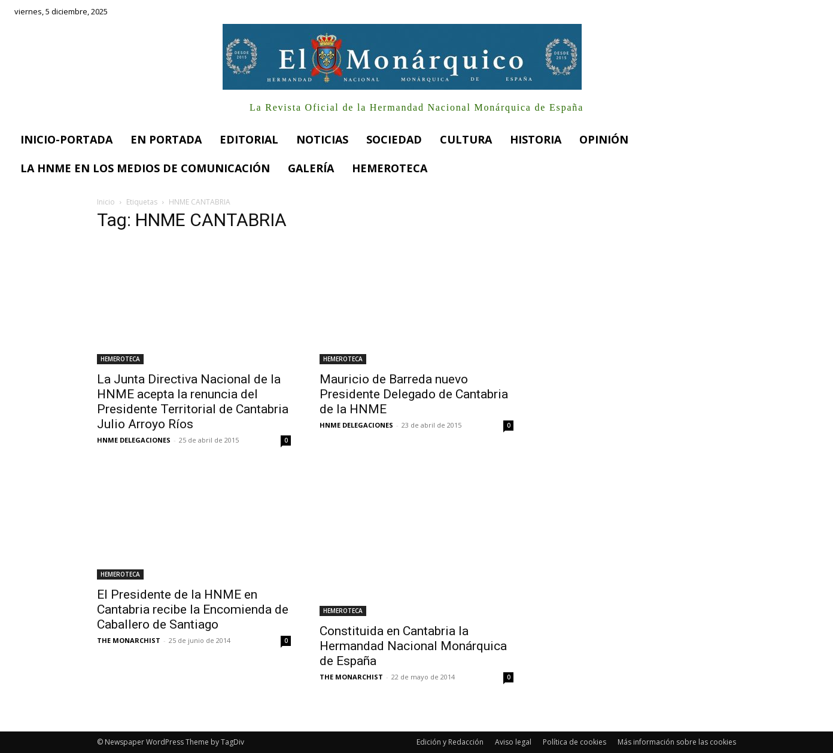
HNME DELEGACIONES (134, 439)
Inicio (106, 202)
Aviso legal (513, 742)
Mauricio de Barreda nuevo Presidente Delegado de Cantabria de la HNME (414, 394)
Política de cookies (574, 742)
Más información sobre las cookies (677, 742)
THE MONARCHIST (128, 640)
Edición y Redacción (450, 742)
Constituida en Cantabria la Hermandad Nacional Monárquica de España (413, 646)
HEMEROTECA (120, 359)
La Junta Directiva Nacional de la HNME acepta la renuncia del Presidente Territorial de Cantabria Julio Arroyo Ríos (192, 401)
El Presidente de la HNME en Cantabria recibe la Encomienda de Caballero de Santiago (192, 609)
